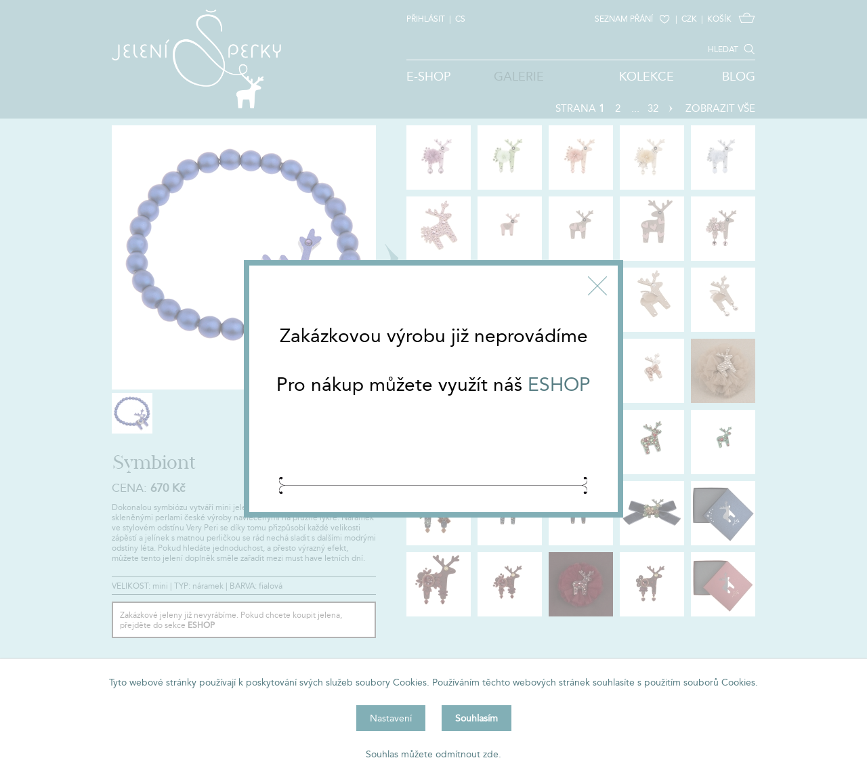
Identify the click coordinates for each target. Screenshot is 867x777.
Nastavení (391, 718)
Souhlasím (476, 718)
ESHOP (559, 384)
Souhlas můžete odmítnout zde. (433, 754)
